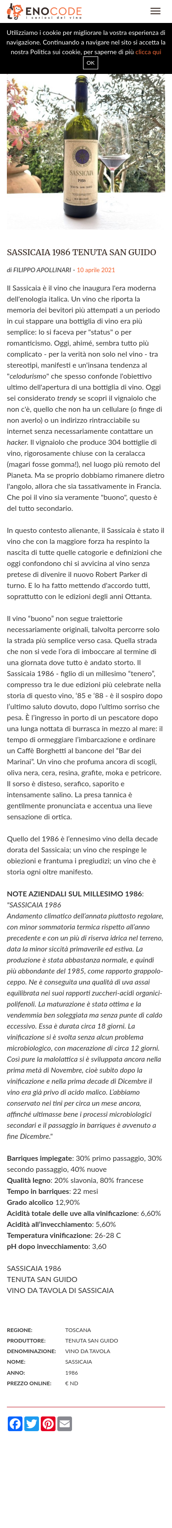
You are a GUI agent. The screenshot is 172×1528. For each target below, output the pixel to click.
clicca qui (148, 52)
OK (91, 62)
